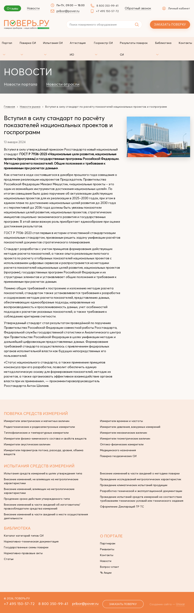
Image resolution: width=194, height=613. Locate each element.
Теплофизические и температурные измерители (36, 432)
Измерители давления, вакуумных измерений (130, 427)
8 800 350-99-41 (107, 5)
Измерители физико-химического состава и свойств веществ (45, 438)
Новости (33, 8)
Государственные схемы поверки (26, 547)
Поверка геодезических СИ (118, 456)
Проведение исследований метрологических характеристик (140, 479)
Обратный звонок (138, 8)
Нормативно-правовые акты (23, 553)
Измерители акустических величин (27, 444)
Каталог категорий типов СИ (23, 535)
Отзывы (12, 8)
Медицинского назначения (118, 450)
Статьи (8, 559)
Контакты (106, 555)
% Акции (106, 572)
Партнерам (107, 543)
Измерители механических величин (123, 432)
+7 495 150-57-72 (107, 11)
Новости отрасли (62, 84)
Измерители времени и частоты (121, 421)
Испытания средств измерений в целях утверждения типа (43, 473)
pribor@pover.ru (68, 11)
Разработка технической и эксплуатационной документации (141, 491)
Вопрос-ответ (109, 567)
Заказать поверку (170, 24)
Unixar (180, 604)
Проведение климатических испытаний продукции (133, 485)
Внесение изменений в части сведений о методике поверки (140, 473)
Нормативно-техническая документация (31, 541)
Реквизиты (107, 549)
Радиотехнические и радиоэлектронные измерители (39, 427)
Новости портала (20, 84)
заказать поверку (123, 604)
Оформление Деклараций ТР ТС (122, 506)
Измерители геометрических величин (125, 438)
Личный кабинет (176, 8)
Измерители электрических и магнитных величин (36, 421)
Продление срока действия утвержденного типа (37, 498)
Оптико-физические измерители (122, 444)
